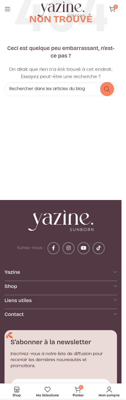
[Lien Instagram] (69, 248)
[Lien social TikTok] (99, 248)
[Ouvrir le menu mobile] (8, 9)
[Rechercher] (61, 89)
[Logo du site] (61, 9)
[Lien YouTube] (84, 248)
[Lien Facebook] (54, 248)
